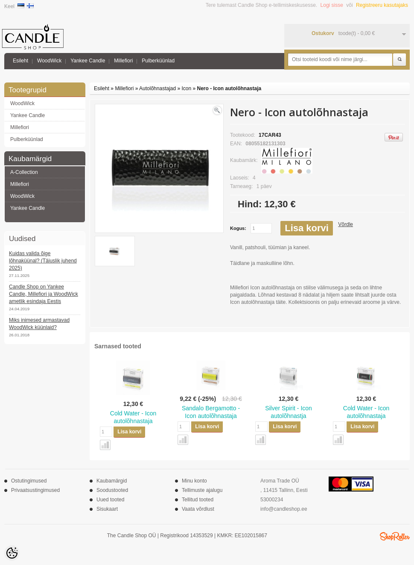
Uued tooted (110, 500)
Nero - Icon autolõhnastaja (229, 88)
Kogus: (238, 228)
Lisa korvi (307, 228)
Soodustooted (112, 490)
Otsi (399, 59)
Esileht (20, 61)
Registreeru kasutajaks (382, 5)
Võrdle (345, 224)
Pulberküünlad (158, 61)
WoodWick (49, 61)
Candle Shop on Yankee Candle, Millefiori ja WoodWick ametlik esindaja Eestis (43, 294)
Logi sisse (332, 5)
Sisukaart (107, 509)
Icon (187, 88)
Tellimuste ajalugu (202, 490)
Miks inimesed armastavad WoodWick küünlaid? (39, 323)
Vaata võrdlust (198, 509)
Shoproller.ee (395, 536)
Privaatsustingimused (35, 490)
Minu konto (194, 481)
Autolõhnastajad (157, 88)
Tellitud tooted (197, 500)
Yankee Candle (87, 61)
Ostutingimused (29, 481)
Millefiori (123, 61)
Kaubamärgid (111, 481)
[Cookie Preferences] (12, 553)
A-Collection (24, 172)
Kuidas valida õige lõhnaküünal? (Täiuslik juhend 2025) (43, 260)
